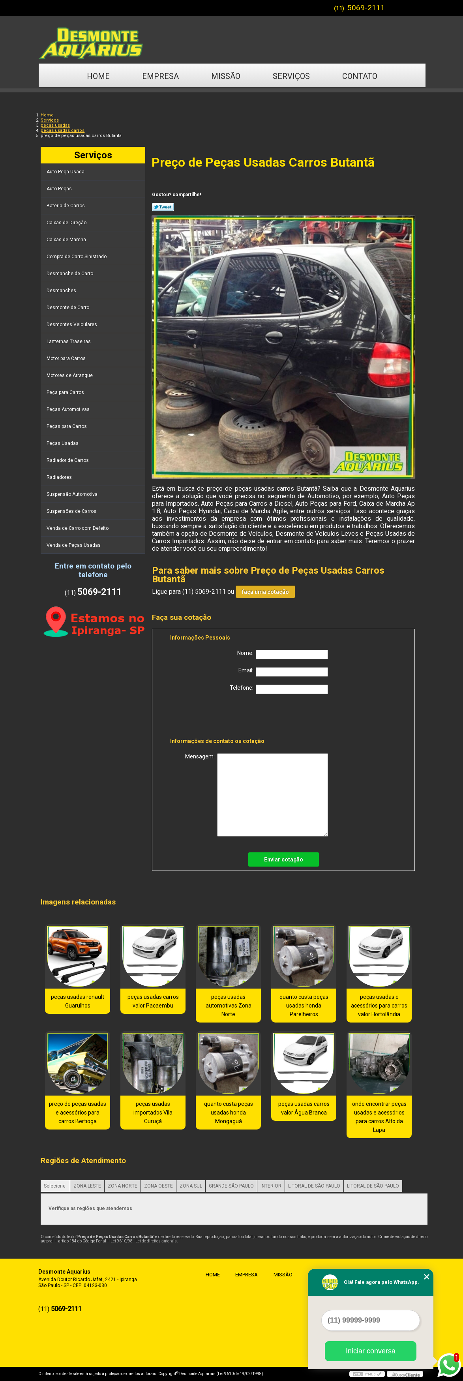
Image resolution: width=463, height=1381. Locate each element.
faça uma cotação (265, 592)
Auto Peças (60, 188)
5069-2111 (366, 7)
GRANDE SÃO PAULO (231, 1186)
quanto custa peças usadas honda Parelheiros (303, 1005)
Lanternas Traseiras (69, 341)
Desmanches (62, 290)
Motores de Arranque (70, 375)
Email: (283, 672)
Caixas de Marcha (67, 239)
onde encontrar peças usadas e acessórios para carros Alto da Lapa (379, 1117)
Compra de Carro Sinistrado (77, 256)
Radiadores (60, 477)
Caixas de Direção (67, 222)
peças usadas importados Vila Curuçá (152, 1112)
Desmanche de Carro (70, 273)
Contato (359, 76)
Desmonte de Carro (68, 307)
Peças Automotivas (69, 409)
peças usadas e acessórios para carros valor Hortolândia (379, 1005)
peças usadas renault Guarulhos (77, 1001)
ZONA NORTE (122, 1186)
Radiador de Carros (68, 460)
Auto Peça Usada (66, 172)
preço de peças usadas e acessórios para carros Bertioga (77, 1112)
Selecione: (55, 1186)
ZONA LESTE (87, 1186)
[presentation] (220, 717)
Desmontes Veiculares (72, 324)
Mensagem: (256, 795)
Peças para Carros (67, 426)
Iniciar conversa (371, 1351)
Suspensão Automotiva (73, 494)
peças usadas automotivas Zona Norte (228, 1005)
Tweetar (163, 207)
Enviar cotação (283, 859)
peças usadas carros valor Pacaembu (153, 1001)
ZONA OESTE (158, 1186)
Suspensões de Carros (72, 511)
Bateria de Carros (66, 205)
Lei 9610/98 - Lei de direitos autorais (144, 1241)
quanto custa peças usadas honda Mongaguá (228, 1112)
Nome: (282, 654)
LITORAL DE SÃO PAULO (314, 1186)
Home (98, 76)
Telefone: (279, 689)
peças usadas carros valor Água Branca (304, 1108)
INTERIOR (271, 1186)
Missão (225, 76)
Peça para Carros (66, 392)
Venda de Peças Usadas (74, 545)
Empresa (160, 76)
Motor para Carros (67, 358)
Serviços (291, 76)
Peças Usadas (63, 443)
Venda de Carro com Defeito (78, 528)
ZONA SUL (191, 1186)
